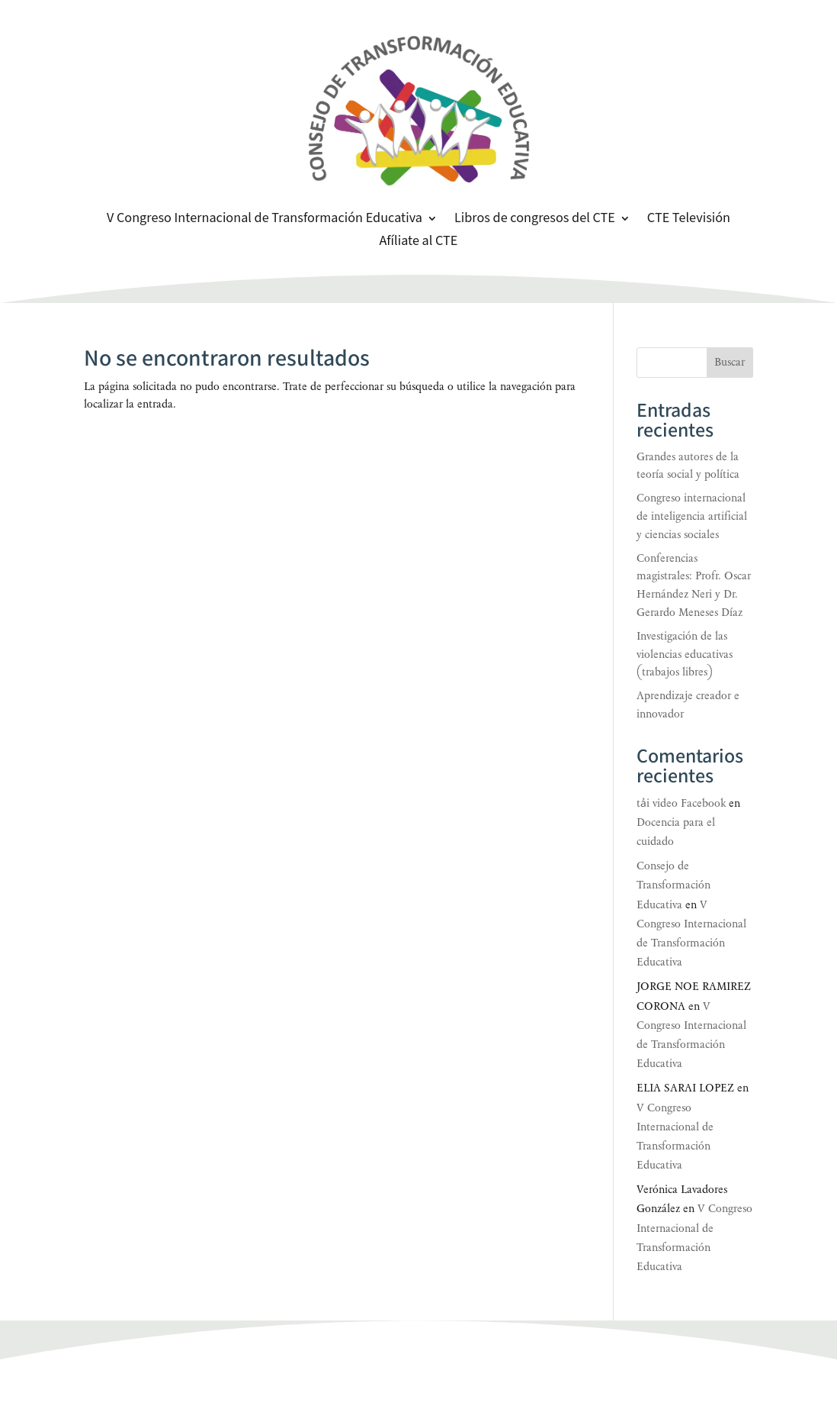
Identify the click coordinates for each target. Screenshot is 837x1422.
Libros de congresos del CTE (534, 220)
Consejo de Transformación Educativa (673, 885)
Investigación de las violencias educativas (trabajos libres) (685, 654)
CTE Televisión (688, 220)
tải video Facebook (681, 803)
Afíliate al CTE (419, 243)
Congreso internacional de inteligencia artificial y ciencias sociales (692, 516)
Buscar (729, 362)
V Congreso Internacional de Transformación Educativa (264, 220)
